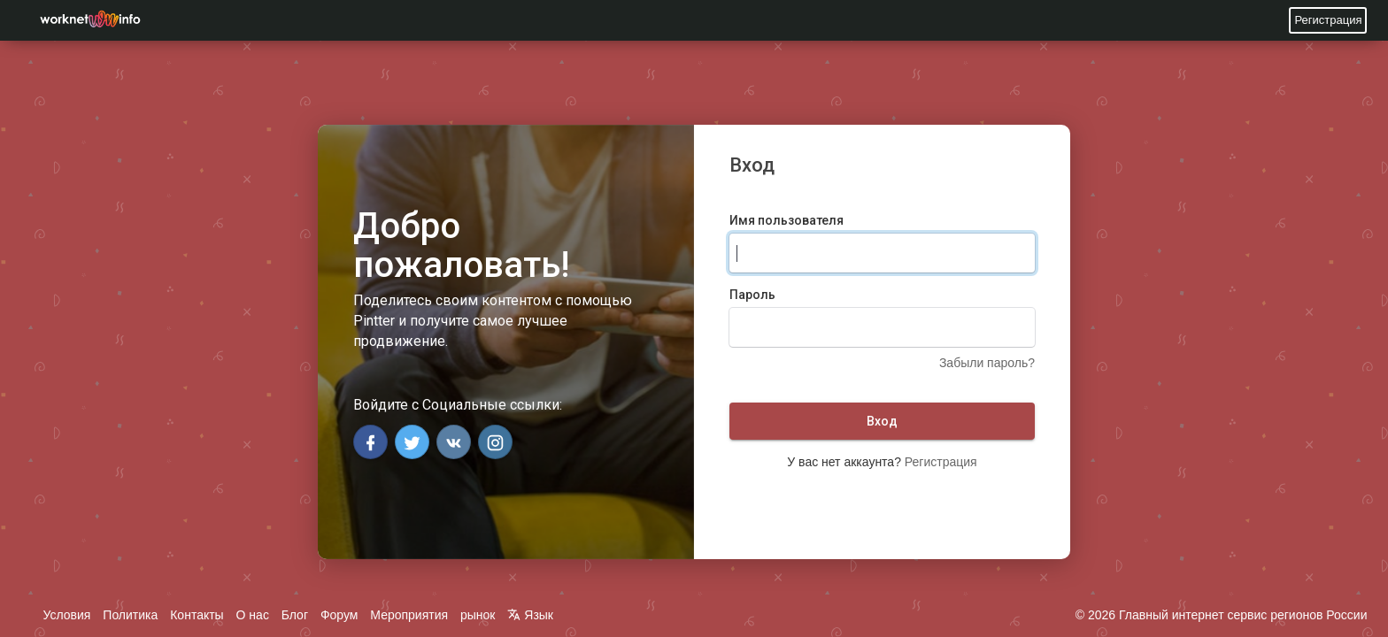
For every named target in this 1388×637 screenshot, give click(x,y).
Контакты (196, 615)
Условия (67, 615)
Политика (130, 615)
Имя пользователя (786, 220)
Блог (294, 615)
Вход (882, 421)
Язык (530, 615)
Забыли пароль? (987, 363)
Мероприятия (409, 615)
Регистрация (1327, 20)
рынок (478, 615)
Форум (339, 615)
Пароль (752, 295)
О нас (252, 615)
